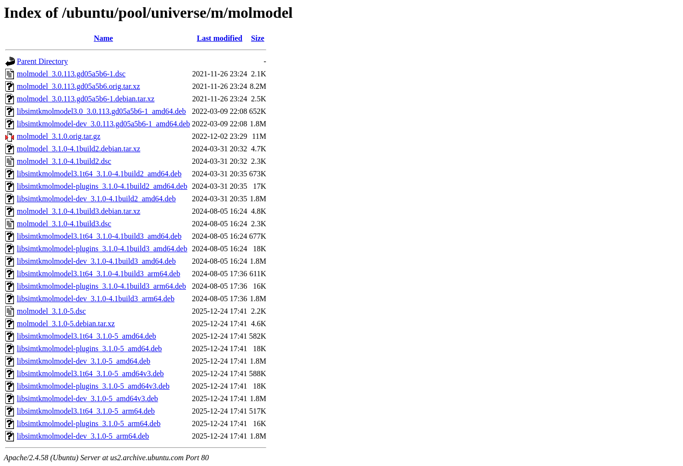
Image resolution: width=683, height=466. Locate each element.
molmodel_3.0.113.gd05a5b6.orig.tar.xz (78, 86)
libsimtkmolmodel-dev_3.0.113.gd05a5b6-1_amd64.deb (103, 124)
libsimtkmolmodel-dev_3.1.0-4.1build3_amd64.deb (96, 261)
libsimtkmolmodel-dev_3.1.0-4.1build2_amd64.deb (96, 199)
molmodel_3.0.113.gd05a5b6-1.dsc (71, 74)
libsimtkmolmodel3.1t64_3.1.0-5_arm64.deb (86, 411)
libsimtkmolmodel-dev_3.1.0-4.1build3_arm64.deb (95, 298)
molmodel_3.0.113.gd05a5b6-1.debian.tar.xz (85, 99)
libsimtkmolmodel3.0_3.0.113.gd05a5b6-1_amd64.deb (101, 111)
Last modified (219, 38)
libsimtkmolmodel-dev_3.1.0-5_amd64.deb (83, 361)
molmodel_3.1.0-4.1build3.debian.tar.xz (78, 211)
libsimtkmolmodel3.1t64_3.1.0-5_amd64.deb (86, 336)
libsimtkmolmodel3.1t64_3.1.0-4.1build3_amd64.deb (99, 236)
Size (257, 38)
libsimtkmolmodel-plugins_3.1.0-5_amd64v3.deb (93, 386)
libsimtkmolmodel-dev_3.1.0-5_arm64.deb (83, 436)
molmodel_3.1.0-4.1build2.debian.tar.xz (78, 149)
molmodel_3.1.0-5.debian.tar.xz (66, 323)
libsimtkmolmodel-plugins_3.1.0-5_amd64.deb (89, 348)
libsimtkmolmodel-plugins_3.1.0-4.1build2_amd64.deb (102, 186)
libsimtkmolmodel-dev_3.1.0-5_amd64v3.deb (87, 398)
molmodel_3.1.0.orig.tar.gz (58, 136)
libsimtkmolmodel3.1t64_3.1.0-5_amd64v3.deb (90, 373)
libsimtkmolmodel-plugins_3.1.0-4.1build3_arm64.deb (101, 286)
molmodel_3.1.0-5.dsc (51, 311)
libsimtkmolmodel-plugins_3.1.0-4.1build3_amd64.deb (102, 249)
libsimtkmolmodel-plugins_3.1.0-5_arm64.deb (89, 423)
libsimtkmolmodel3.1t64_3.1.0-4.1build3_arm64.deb (98, 274)
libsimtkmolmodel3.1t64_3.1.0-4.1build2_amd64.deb (99, 174)
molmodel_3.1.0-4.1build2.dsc (64, 161)
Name (103, 38)
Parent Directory (42, 61)
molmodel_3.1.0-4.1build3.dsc (64, 224)
